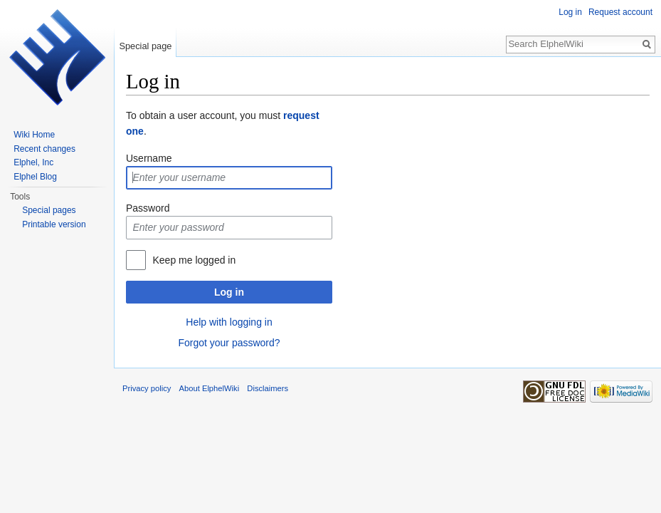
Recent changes (44, 149)
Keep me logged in (194, 260)
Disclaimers (267, 388)
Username (149, 158)
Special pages (48, 210)
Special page (145, 46)
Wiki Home (34, 135)
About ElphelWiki (209, 388)
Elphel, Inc (33, 162)
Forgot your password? (229, 342)
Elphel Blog (35, 177)
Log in (229, 292)
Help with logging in (229, 322)
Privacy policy (146, 388)
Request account (620, 12)
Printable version (53, 224)
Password (147, 208)
